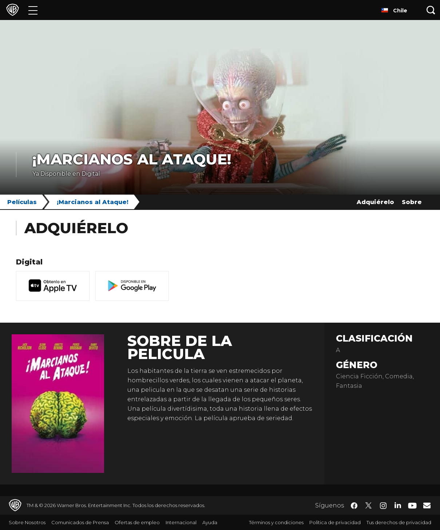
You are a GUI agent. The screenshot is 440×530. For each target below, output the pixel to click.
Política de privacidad (335, 522)
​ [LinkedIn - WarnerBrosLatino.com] (397, 505)
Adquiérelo (375, 202)
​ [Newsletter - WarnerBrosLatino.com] (427, 505)
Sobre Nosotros (27, 522)
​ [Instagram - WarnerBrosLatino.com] (383, 505)
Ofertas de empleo (137, 522)
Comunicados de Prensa (80, 522)
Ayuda (209, 522)
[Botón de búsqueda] (431, 10)
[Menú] (33, 10)
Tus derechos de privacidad (398, 522)
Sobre (412, 202)
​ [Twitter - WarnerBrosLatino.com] (368, 505)
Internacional (181, 522)
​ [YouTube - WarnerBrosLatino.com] (412, 505)
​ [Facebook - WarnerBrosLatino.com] (354, 505)
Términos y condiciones (276, 522)
